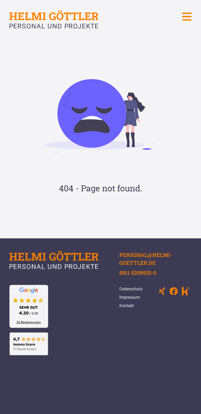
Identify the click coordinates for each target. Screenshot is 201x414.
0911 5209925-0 (137, 272)
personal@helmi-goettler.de (145, 258)
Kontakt (126, 305)
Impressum (129, 297)
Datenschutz (131, 288)
